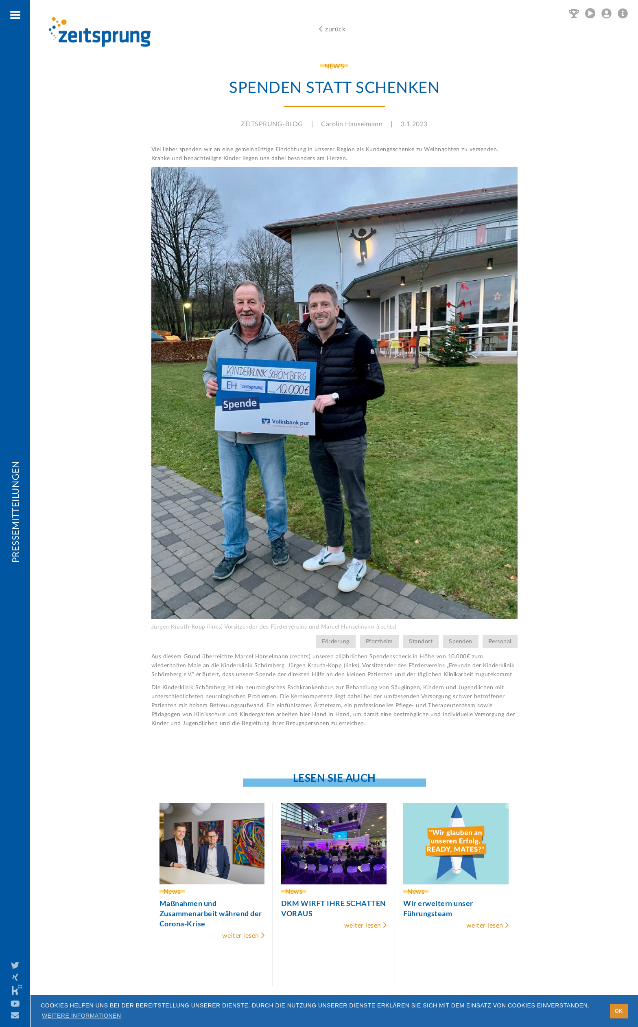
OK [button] (619, 1011)
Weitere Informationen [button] (81, 1015)
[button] (15, 15)
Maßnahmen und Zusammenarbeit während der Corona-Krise (211, 913)
